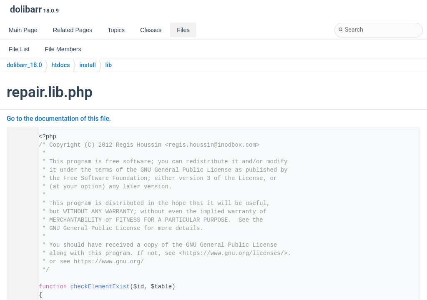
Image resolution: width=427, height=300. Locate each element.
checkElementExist (100, 286)
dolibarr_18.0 (24, 65)
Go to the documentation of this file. (59, 118)
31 (20, 286)
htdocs (61, 65)
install (88, 65)
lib (108, 65)
